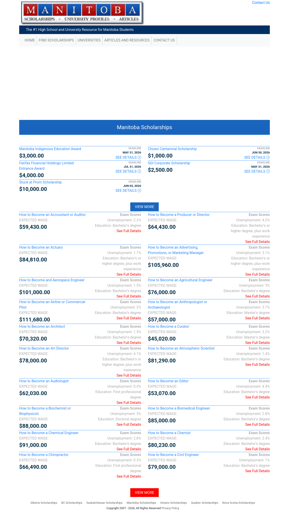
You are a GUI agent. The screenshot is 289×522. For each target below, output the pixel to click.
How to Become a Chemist (169, 433)
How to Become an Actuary (41, 247)
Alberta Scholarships (43, 502)
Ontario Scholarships (173, 502)
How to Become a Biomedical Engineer (179, 408)
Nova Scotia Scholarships (238, 502)
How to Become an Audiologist (44, 381)
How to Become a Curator (168, 326)
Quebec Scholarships (204, 502)
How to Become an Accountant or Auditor (52, 215)
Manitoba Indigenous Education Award (50, 149)
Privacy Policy (170, 508)
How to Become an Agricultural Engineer (180, 280)
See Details (128, 157)
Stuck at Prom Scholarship (40, 182)
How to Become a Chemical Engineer (48, 433)
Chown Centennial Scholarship (172, 149)
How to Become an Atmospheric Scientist (181, 348)
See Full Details (129, 231)
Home (30, 40)
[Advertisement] (144, 81)
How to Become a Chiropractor (43, 455)
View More (144, 207)
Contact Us (261, 2)
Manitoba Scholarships (144, 127)
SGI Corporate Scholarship (169, 163)
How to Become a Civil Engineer (173, 455)
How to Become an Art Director (44, 348)
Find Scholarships (56, 40)
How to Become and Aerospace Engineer (52, 280)
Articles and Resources (126, 40)
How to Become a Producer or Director (179, 215)
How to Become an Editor (168, 381)
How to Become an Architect (42, 326)
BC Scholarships (71, 502)
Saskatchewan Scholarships (104, 502)
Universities (89, 40)
